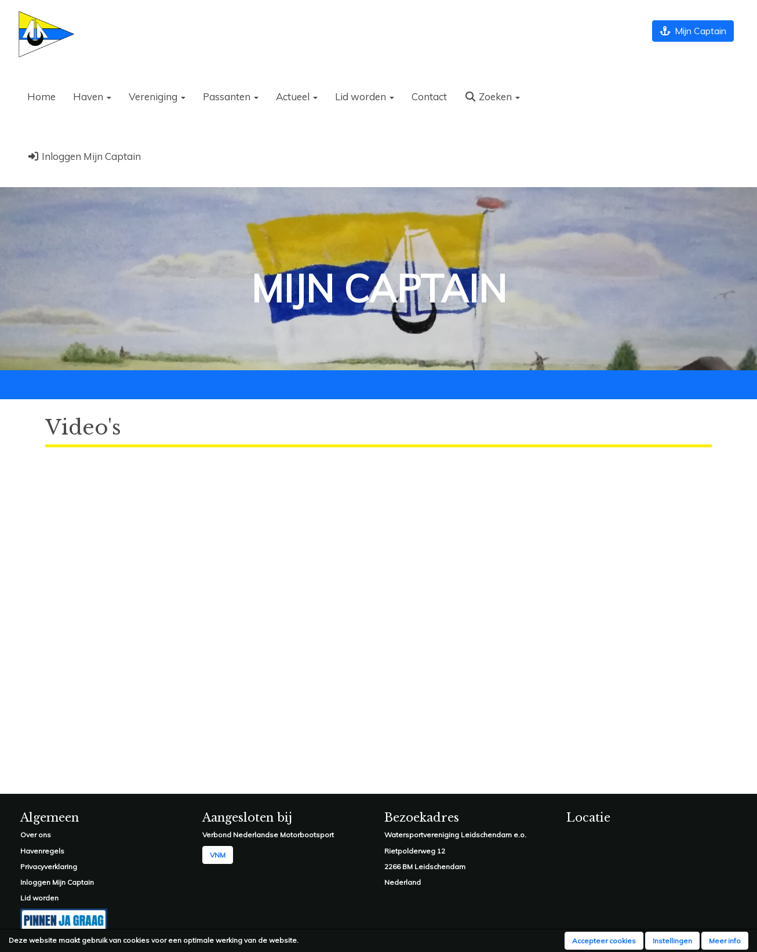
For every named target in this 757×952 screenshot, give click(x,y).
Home (41, 96)
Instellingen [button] (672, 940)
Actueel (297, 96)
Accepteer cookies (604, 940)
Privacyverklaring (48, 866)
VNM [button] (217, 855)
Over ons (35, 834)
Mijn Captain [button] (693, 31)
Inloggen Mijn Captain (84, 156)
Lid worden (364, 96)
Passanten (231, 96)
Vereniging (157, 96)
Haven (92, 96)
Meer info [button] (725, 940)
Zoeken (492, 96)
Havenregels (42, 851)
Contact (429, 96)
